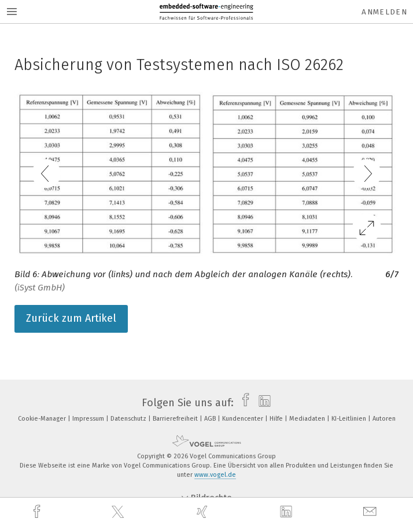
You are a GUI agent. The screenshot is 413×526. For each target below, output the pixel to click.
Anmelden (384, 12)
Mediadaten (308, 418)
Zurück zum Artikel (71, 318)
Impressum (89, 418)
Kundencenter (243, 418)
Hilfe (277, 418)
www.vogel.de (215, 475)
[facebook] (38, 512)
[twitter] (119, 512)
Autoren (384, 418)
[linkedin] (287, 512)
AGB (210, 418)
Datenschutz (129, 418)
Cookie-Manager (43, 418)
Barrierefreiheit (176, 418)
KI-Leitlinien (349, 418)
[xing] (204, 512)
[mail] (371, 512)
